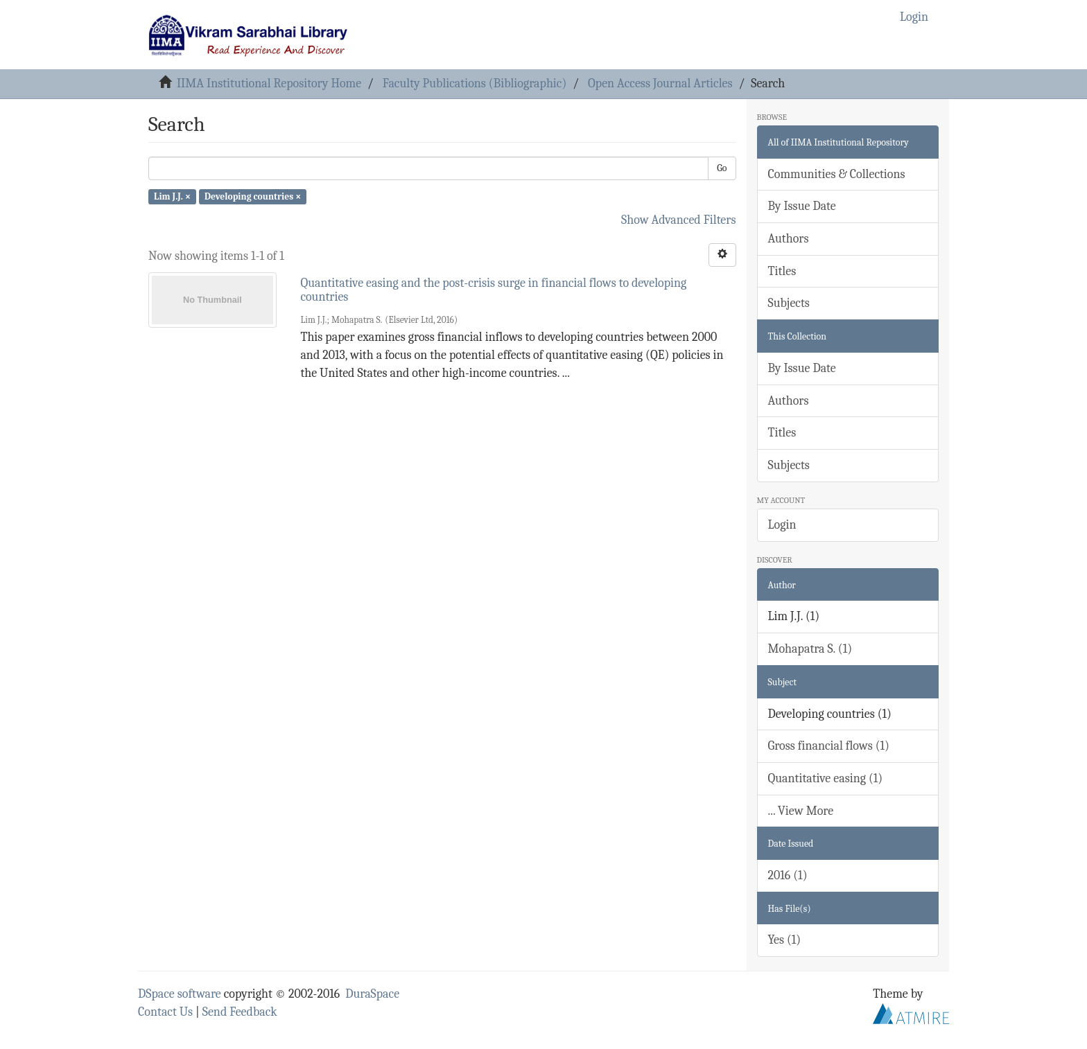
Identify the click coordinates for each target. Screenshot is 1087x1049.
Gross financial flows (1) (828, 746)
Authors (788, 238)
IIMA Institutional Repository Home (269, 83)
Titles (782, 271)
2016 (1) (788, 875)
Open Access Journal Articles (660, 83)
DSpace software (179, 994)
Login (782, 525)
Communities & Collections (836, 174)
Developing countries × (253, 196)
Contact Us (165, 1012)
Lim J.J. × (172, 196)
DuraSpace (372, 994)
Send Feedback (239, 1012)
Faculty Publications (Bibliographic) (474, 83)
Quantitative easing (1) (825, 778)
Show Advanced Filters (678, 220)
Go (722, 168)
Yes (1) (784, 940)
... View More (801, 811)
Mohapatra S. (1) (810, 649)
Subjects (789, 303)
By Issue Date (802, 206)
